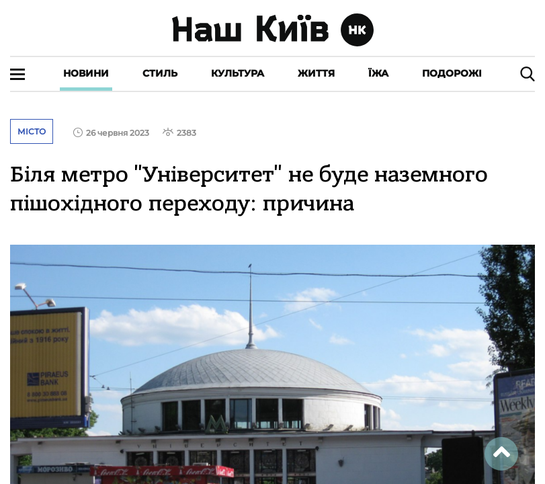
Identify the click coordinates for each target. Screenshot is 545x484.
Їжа (378, 73)
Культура (237, 73)
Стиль (159, 73)
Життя (316, 73)
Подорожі (452, 73)
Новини (86, 73)
